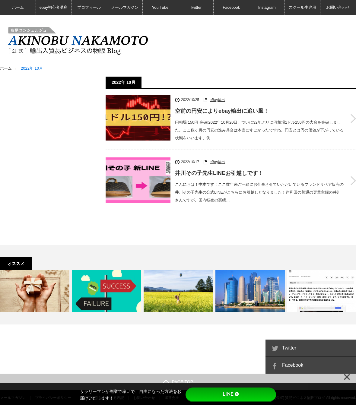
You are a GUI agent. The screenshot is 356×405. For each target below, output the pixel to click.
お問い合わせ (338, 7)
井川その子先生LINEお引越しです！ (219, 173)
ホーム (18, 7)
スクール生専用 (302, 7)
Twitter (196, 7)
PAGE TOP (178, 381)
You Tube (160, 7)
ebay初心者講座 (54, 7)
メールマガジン (124, 7)
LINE (231, 394)
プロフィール (89, 7)
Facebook (231, 7)
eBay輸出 (217, 99)
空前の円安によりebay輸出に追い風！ (222, 111)
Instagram (267, 7)
